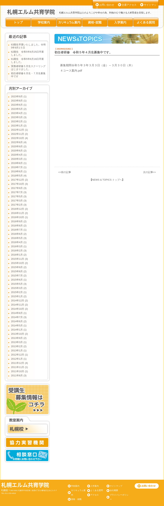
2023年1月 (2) (19, 125)
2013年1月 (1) (19, 350)
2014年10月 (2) (19, 308)
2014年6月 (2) (19, 321)
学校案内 (75, 486)
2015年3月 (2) (19, 288)
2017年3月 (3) (19, 200)
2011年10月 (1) (19, 371)
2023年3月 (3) (19, 117)
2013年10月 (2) (19, 333)
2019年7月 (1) (19, 167)
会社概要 (114, 490)
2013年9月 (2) (19, 338)
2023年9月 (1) (19, 96)
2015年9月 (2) (19, 267)
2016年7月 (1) (19, 229)
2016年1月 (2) (19, 254)
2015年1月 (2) (19, 296)
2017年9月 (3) (19, 188)
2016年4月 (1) (19, 242)
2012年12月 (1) (19, 354)
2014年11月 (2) (19, 304)
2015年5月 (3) (19, 283)
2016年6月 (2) (19, 233)
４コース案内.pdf (71, 70)
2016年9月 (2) (19, 221)
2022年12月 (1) (19, 129)
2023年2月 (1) (19, 121)
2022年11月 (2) (19, 134)
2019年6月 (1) (19, 171)
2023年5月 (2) (19, 109)
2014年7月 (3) (19, 317)
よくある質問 (96, 490)
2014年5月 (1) (19, 325)
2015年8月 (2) (19, 271)
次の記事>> (149, 172)
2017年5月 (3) (19, 196)
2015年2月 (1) (19, 292)
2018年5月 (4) (19, 175)
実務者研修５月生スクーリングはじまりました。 (28, 68)
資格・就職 (76, 499)
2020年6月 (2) (19, 150)
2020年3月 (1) (19, 158)
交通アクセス (129, 4)
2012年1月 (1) (19, 358)
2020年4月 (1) (19, 154)
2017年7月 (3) (19, 192)
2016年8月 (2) (19, 225)
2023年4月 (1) (19, 113)
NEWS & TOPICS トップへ (107, 179)
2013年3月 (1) (19, 342)
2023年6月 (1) (19, 104)
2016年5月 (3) (19, 238)
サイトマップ (116, 486)
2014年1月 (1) (19, 329)
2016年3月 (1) (19, 246)
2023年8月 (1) (19, 100)
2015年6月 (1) (19, 279)
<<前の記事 (64, 172)
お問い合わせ (106, 4)
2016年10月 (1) (19, 217)
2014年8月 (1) (19, 313)
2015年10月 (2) (19, 263)
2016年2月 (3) (19, 250)
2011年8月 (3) (19, 375)
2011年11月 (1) (19, 367)
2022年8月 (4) (19, 142)
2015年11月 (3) (19, 258)
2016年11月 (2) (19, 213)
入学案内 (94, 486)
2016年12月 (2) (19, 208)
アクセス (94, 495)
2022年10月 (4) (19, 138)
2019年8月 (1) (19, 163)
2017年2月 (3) (19, 204)
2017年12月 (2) (19, 179)
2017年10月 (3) (19, 183)
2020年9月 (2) (19, 146)
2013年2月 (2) (19, 346)
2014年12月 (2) (19, 300)
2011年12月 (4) (19, 363)
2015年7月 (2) (19, 275)
